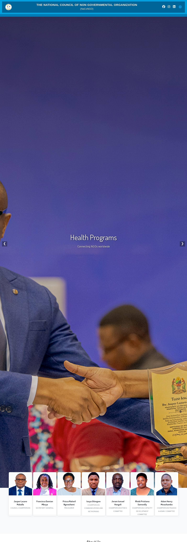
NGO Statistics (85, 17)
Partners (128, 17)
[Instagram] (169, 7)
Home (43, 17)
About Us (56, 17)
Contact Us (141, 17)
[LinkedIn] (174, 7)
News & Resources (107, 17)
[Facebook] (164, 7)
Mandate (70, 17)
